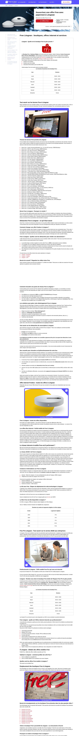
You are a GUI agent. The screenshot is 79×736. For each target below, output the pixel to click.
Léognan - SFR (25, 257)
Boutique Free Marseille (27, 711)
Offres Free (44, 21)
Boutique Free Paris (26, 709)
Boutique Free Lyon (26, 712)
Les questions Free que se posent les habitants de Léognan (12, 62)
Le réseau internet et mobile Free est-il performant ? (11, 47)
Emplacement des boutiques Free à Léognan (11, 58)
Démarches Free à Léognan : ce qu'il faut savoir (12, 38)
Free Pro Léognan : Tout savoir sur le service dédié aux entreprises (12, 51)
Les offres (66, 2)
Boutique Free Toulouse (27, 715)
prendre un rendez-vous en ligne (45, 58)
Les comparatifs (22, 2)
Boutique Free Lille (26, 722)
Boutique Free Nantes (26, 717)
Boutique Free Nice (26, 714)
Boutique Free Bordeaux (27, 719)
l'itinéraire (43, 57)
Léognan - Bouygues (26, 254)
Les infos (52, 2)
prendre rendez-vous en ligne (26, 585)
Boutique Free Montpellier (27, 718)
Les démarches (32, 2)
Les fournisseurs (43, 2)
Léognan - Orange (26, 256)
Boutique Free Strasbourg (27, 721)
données (49, 497)
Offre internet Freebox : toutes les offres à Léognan (12, 43)
